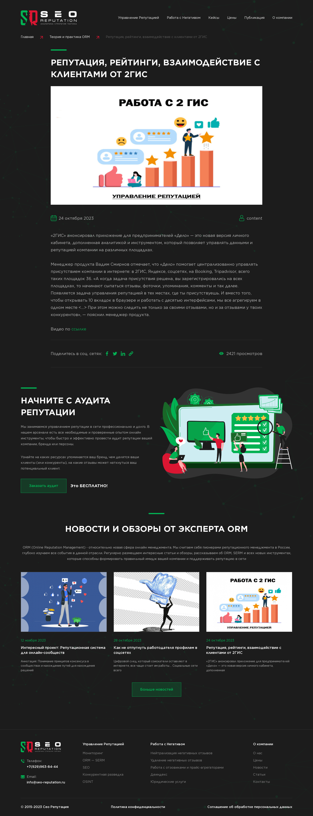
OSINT (88, 782)
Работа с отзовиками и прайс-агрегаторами (187, 767)
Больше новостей (156, 689)
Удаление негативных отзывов (176, 760)
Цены (231, 18)
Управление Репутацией (138, 18)
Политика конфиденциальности (138, 807)
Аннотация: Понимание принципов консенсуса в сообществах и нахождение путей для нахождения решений (64, 622)
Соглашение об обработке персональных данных (249, 807)
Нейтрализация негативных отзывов (181, 753)
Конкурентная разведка (103, 774)
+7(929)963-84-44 (42, 767)
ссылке (78, 329)
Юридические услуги (168, 782)
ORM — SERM (94, 760)
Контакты (261, 782)
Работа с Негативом (183, 18)
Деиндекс (159, 774)
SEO (86, 767)
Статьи (259, 774)
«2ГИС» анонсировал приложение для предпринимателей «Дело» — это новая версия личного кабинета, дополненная (249, 622)
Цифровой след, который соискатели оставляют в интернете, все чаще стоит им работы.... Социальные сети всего (157, 622)
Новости (260, 767)
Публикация (254, 18)
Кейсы (213, 18)
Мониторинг (93, 753)
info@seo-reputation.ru (46, 782)
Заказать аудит (43, 486)
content (254, 218)
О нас (257, 753)
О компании (282, 18)
